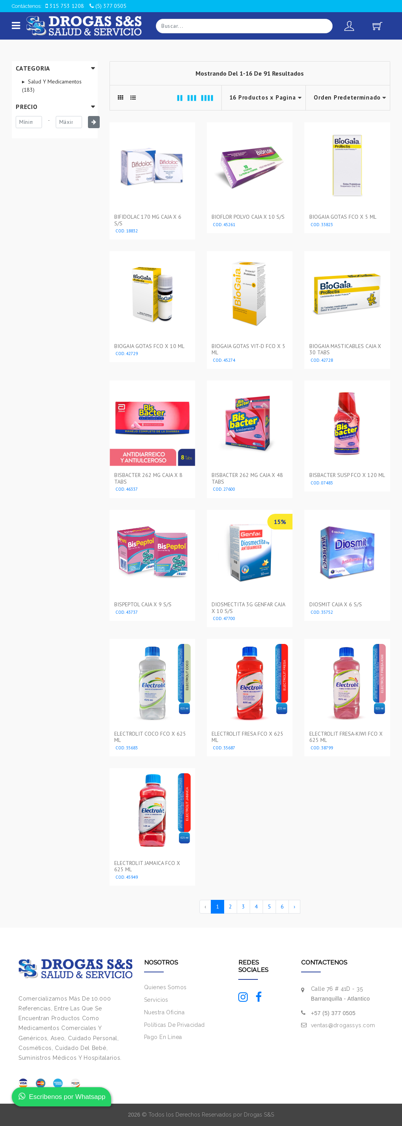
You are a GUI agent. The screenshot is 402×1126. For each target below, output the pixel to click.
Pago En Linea (163, 1037)
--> (348, 97)
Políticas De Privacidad (174, 1025)
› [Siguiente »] (294, 906)
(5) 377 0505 (108, 5)
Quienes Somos (165, 987)
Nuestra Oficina (164, 1012)
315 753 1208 (65, 5)
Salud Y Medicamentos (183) (52, 85)
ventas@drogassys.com (343, 1025)
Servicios (156, 1000)
